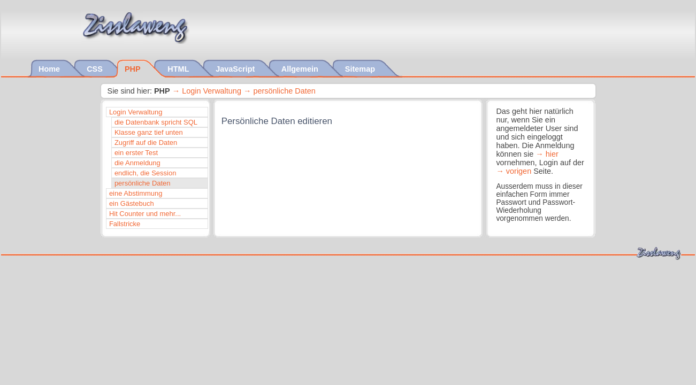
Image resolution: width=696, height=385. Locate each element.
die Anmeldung (137, 163)
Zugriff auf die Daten (145, 142)
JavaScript (236, 69)
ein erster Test (136, 153)
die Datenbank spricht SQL (155, 122)
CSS (96, 69)
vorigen (518, 171)
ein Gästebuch (131, 203)
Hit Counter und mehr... (145, 214)
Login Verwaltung (211, 91)
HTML (179, 69)
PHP (133, 69)
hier (552, 154)
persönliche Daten (284, 91)
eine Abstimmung (136, 193)
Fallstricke (124, 224)
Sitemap (361, 69)
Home (50, 69)
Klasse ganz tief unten (148, 132)
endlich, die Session (145, 173)
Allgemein (301, 69)
